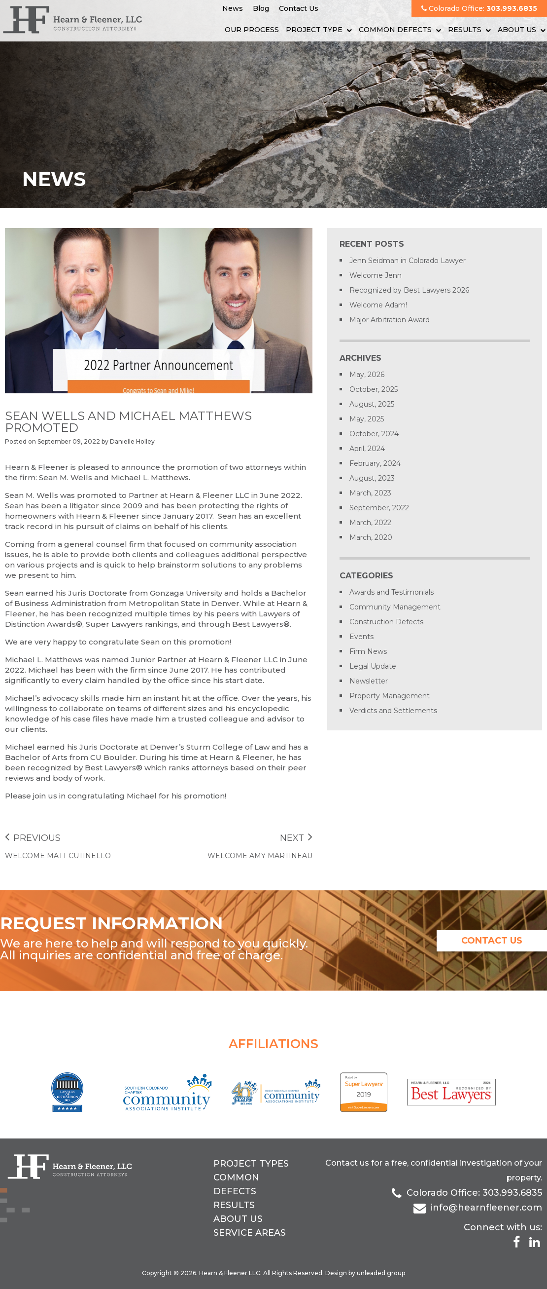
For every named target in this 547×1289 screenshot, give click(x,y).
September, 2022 (379, 507)
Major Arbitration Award (389, 319)
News (232, 8)
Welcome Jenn (375, 275)
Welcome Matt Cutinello (58, 855)
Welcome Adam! (378, 305)
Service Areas (249, 1232)
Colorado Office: (479, 8)
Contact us (347, 1163)
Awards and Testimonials (391, 592)
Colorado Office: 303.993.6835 (474, 1192)
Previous (33, 838)
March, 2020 (370, 537)
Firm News (368, 651)
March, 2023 (370, 493)
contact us (491, 940)
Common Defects (395, 29)
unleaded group (381, 1273)
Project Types (251, 1163)
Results (464, 29)
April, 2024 (367, 448)
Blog (261, 8)
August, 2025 (371, 404)
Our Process (252, 29)
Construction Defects (386, 621)
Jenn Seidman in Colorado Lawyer (407, 260)
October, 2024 (374, 433)
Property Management (389, 695)
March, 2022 (370, 522)
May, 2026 (366, 374)
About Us (517, 29)
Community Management (395, 607)
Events (361, 636)
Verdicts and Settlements (393, 710)
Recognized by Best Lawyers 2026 (409, 290)
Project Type (314, 29)
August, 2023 (372, 478)
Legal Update (372, 666)
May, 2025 (366, 419)
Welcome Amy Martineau (259, 855)
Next (296, 838)
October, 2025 (373, 389)
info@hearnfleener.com (486, 1207)
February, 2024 (375, 463)
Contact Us (298, 8)
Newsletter (368, 681)
